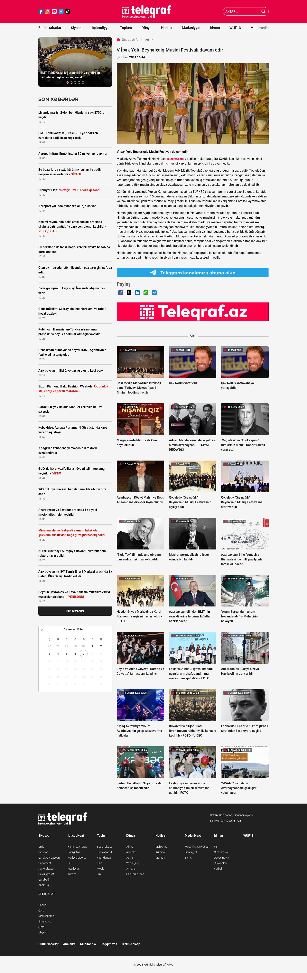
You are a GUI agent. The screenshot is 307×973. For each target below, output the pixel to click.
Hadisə (166, 28)
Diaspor (43, 852)
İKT (70, 863)
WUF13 (235, 28)
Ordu (41, 846)
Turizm (72, 874)
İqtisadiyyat (101, 28)
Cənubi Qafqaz (135, 874)
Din (99, 874)
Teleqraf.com (175, 159)
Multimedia (259, 28)
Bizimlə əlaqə (131, 944)
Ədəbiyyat (191, 852)
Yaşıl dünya (104, 857)
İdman (215, 28)
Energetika (74, 852)
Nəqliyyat (73, 868)
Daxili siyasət (46, 874)
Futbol (218, 868)
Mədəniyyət (191, 28)
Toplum (126, 28)
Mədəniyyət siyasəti (197, 846)
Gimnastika (221, 852)
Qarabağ (43, 879)
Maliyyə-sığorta (77, 857)
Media (100, 868)
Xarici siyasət (46, 868)
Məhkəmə (161, 846)
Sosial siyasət (105, 846)
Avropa (130, 868)
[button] (67, 82)
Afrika (130, 846)
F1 (215, 846)
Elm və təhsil (104, 852)
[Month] (69, 629)
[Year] (82, 629)
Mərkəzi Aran (46, 916)
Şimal (41, 927)
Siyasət (77, 28)
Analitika (43, 885)
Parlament (44, 863)
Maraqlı (160, 857)
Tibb (99, 863)
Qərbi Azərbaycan (49, 857)
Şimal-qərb (44, 921)
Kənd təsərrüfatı (77, 846)
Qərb (41, 910)
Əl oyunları (220, 863)
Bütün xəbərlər (49, 28)
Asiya (129, 857)
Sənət (188, 857)
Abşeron (43, 932)
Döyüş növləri (222, 857)
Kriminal (160, 852)
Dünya (147, 28)
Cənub (42, 905)
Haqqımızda (108, 944)
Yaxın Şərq (132, 863)
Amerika (131, 852)
